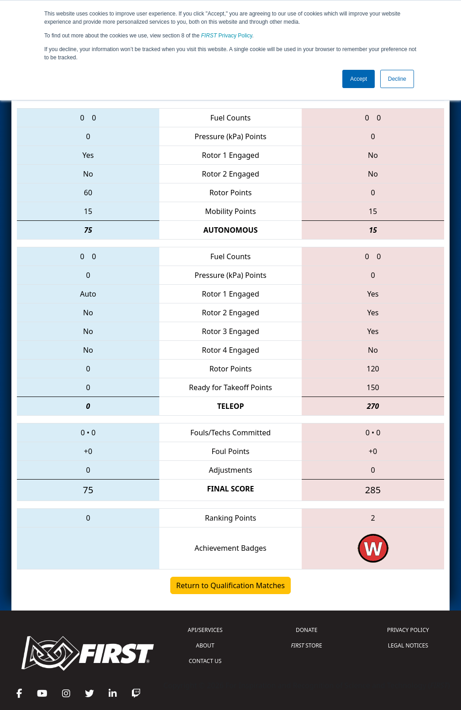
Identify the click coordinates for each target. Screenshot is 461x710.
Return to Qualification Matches (230, 585)
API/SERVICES (205, 630)
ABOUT (205, 645)
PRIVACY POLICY (408, 630)
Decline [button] (397, 79)
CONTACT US (205, 661)
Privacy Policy (226, 35)
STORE (306, 645)
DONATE (306, 630)
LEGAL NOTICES (408, 645)
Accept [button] (358, 79)
